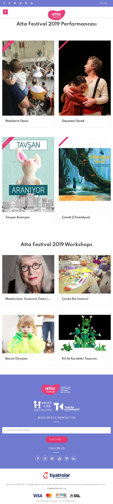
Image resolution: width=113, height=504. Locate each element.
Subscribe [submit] (56, 440)
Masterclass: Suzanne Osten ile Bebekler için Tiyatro (43, 299)
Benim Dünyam (16, 358)
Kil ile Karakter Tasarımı (79, 358)
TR (100, 3)
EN (105, 3)
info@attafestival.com (56, 488)
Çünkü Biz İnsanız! (75, 299)
